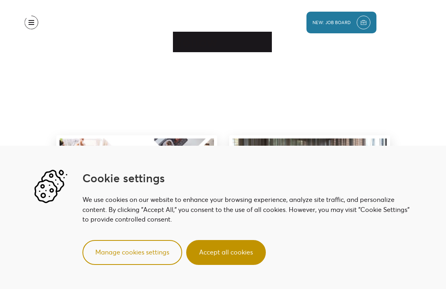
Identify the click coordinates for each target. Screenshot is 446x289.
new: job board (341, 22)
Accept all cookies (226, 252)
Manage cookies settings (132, 252)
